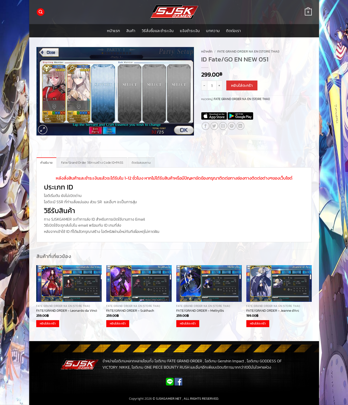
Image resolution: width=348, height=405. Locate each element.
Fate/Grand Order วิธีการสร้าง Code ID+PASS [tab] (92, 162)
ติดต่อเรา (233, 31)
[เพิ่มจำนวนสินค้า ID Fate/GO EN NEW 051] (219, 85)
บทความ (213, 31)
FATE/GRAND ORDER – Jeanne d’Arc (272, 310)
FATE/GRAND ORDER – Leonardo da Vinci (66, 310)
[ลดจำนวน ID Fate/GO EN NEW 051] (204, 85)
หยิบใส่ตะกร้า (242, 85)
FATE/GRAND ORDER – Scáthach (130, 310)
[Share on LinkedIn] (240, 126)
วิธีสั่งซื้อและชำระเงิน (158, 31)
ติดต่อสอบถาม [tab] (141, 162)
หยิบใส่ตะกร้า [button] (48, 323)
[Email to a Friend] (223, 126)
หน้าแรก (113, 31)
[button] (40, 12)
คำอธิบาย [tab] (46, 162)
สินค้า (130, 31)
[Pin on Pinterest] (232, 126)
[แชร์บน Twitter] (214, 126)
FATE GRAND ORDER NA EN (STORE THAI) (248, 51)
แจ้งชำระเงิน (190, 31)
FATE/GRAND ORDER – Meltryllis (200, 310)
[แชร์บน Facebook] (206, 126)
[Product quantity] (212, 85)
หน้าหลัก (207, 51)
